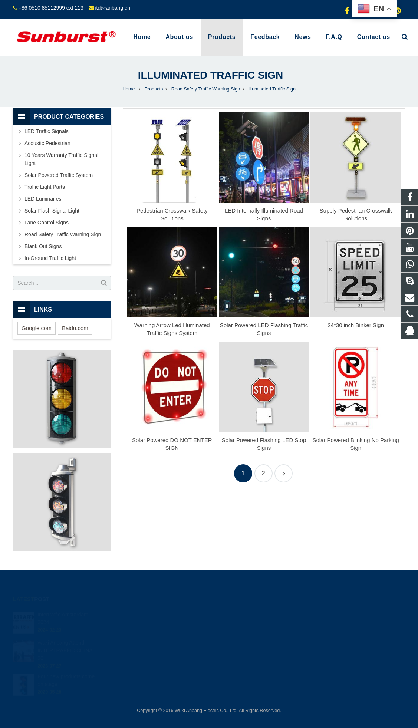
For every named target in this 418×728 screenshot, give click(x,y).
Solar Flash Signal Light (51, 211)
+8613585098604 (240, 623)
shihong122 (234, 655)
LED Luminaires (43, 199)
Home (128, 89)
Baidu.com (75, 328)
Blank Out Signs (43, 246)
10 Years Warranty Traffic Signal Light (61, 159)
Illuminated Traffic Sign (209, 75)
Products (154, 89)
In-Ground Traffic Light (50, 258)
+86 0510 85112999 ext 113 (51, 8)
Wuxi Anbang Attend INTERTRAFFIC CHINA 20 (64, 640)
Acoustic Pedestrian (47, 143)
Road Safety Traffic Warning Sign (205, 89)
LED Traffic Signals (46, 131)
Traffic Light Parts (44, 187)
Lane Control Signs (46, 222)
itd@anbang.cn (112, 8)
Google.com (37, 328)
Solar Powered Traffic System (58, 175)
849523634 (234, 612)
